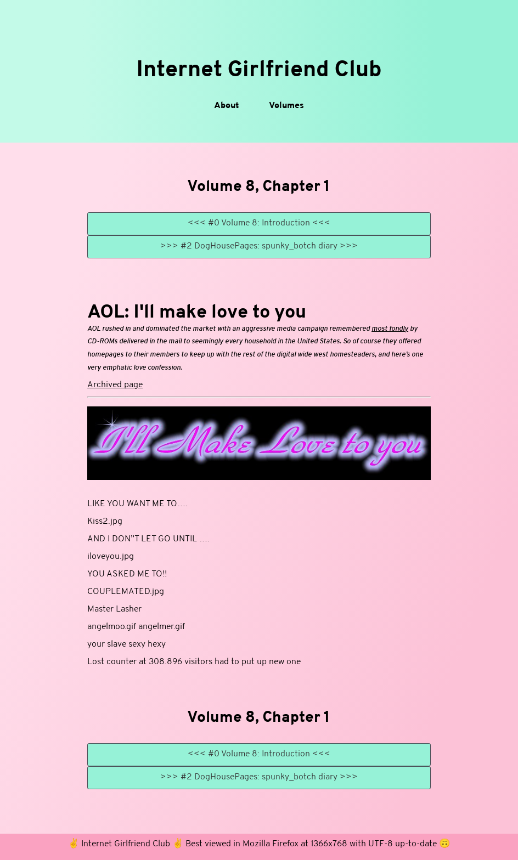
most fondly (389, 328)
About (226, 105)
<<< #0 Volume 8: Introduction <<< (259, 223)
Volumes (286, 105)
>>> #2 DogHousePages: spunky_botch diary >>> (259, 246)
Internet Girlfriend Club (259, 70)
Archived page (115, 385)
